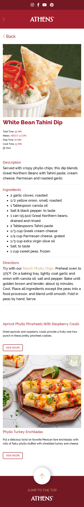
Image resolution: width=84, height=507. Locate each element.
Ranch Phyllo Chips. (38, 268)
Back (9, 36)
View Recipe (13, 347)
